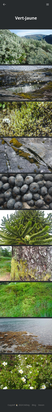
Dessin (41, 405)
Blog (34, 405)
